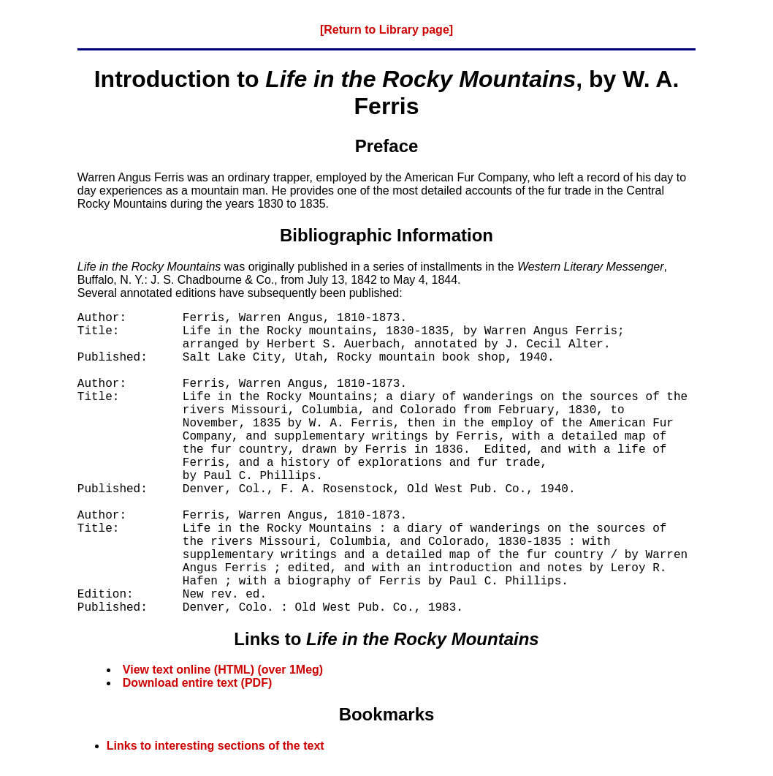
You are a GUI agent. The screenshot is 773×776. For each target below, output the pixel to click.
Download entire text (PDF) (197, 683)
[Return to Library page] (386, 29)
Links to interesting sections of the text (215, 745)
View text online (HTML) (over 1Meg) (223, 669)
